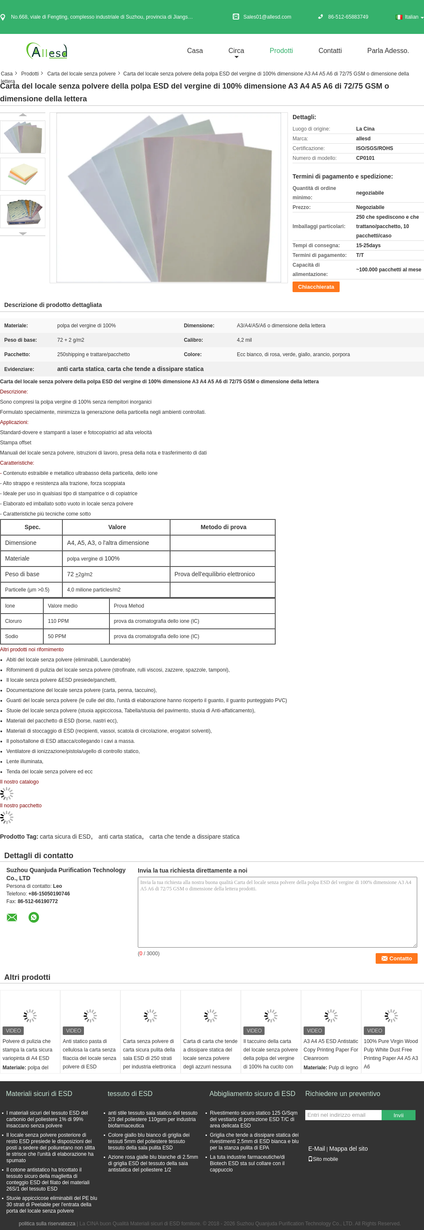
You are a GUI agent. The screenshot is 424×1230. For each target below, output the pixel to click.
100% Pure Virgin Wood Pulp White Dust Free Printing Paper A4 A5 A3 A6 (391, 1054)
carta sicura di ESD (65, 836)
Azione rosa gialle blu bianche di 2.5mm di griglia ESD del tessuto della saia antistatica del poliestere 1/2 (153, 1163)
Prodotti (281, 50)
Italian (414, 17)
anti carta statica (120, 836)
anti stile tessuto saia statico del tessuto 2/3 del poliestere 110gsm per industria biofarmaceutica (153, 1119)
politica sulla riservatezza (47, 1224)
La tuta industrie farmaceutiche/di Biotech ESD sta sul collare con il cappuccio (247, 1163)
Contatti (330, 50)
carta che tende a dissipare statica (195, 836)
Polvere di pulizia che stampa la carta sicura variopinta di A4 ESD (27, 1049)
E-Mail (316, 1148)
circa (236, 50)
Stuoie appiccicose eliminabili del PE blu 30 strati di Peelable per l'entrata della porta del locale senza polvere (51, 1204)
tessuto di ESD (130, 1093)
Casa (195, 50)
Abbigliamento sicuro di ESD (252, 1093)
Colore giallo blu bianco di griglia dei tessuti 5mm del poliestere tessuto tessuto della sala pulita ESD (149, 1141)
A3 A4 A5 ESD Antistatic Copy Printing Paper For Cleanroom (331, 1049)
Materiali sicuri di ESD (39, 1093)
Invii (398, 1115)
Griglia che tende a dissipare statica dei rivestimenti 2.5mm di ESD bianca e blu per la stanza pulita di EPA (254, 1141)
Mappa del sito (348, 1148)
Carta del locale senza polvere (81, 74)
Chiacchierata (316, 287)
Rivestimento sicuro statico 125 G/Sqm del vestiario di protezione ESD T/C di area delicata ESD (254, 1119)
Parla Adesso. (388, 50)
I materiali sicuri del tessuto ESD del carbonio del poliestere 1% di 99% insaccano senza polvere (47, 1119)
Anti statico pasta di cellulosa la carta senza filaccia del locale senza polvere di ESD (89, 1054)
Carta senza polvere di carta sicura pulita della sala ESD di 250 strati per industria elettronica (149, 1054)
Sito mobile (323, 1159)
